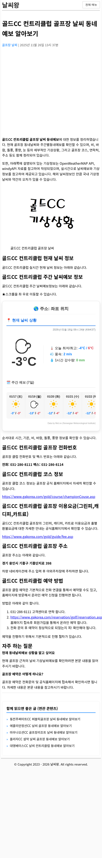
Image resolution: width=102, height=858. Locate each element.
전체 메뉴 (91, 4)
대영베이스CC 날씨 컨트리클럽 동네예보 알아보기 (42, 745)
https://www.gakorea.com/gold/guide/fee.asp (37, 536)
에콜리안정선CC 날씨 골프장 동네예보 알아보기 (41, 725)
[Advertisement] (39, 90)
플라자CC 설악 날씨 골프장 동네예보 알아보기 (40, 739)
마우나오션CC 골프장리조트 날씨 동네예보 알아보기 (43, 732)
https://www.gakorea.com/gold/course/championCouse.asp (48, 496)
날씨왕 (10, 4)
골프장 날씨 (10, 45)
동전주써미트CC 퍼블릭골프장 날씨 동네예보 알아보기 (45, 719)
